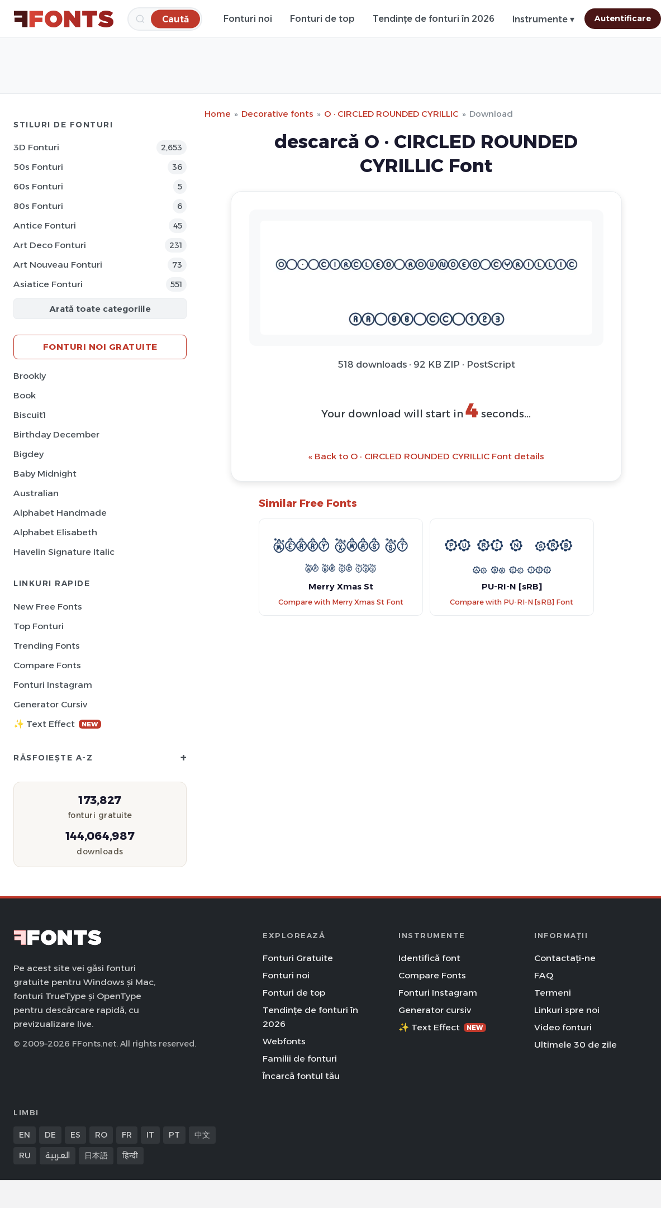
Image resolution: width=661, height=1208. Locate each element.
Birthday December (56, 434)
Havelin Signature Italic (64, 551)
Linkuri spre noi (567, 1010)
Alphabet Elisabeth (55, 532)
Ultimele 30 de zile (575, 1044)
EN (24, 1135)
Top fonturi (38, 626)
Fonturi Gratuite (298, 958)
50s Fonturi (38, 166)
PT (174, 1135)
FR (127, 1135)
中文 (202, 1135)
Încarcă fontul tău (301, 1076)
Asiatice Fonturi (48, 284)
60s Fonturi (38, 186)
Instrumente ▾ (543, 19)
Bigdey (28, 454)
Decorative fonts (277, 113)
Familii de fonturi (300, 1058)
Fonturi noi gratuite (100, 346)
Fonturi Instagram (52, 684)
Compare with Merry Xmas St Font (340, 602)
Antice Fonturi (44, 225)
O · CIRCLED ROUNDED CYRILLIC (391, 113)
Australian (36, 493)
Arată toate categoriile (100, 308)
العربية (57, 1155)
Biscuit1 (29, 415)
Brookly (29, 375)
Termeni (552, 992)
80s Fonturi (38, 206)
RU (25, 1155)
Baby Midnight (45, 473)
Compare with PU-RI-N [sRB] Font (511, 602)
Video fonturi (563, 1027)
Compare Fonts (47, 665)
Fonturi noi (247, 18)
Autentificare (623, 18)
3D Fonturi (36, 147)
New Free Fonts (47, 606)
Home (218, 113)
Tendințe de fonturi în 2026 (433, 18)
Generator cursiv (50, 704)
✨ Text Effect (57, 724)
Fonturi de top (322, 18)
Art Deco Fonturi (49, 245)
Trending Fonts (46, 645)
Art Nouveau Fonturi (57, 264)
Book (24, 395)
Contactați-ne (565, 958)
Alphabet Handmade (60, 512)
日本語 (96, 1155)
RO (101, 1135)
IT (150, 1135)
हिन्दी (130, 1155)
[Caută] (175, 18)
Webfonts (284, 1041)
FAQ (543, 975)
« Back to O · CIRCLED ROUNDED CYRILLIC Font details (426, 456)
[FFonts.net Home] (63, 19)
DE (50, 1135)
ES (75, 1135)
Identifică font (429, 958)
